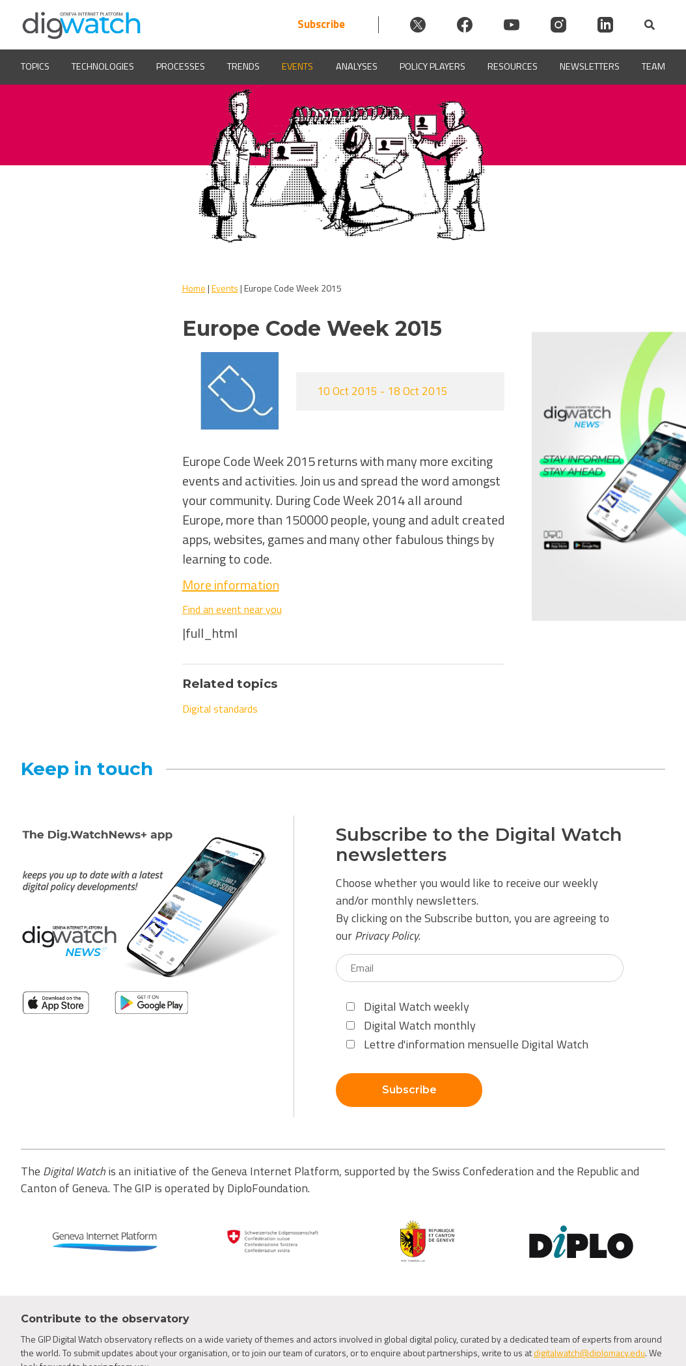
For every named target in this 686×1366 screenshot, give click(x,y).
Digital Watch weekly (407, 1006)
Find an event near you (232, 609)
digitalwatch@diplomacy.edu (589, 1352)
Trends (243, 67)
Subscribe (321, 24)
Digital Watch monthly (411, 1025)
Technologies (103, 67)
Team (653, 67)
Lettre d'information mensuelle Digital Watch (467, 1044)
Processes (180, 67)
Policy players (432, 67)
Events (297, 67)
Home (194, 288)
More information (230, 585)
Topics (35, 67)
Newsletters (590, 67)
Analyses (356, 67)
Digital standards (220, 709)
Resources (512, 67)
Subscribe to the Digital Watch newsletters (479, 845)
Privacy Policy (386, 935)
